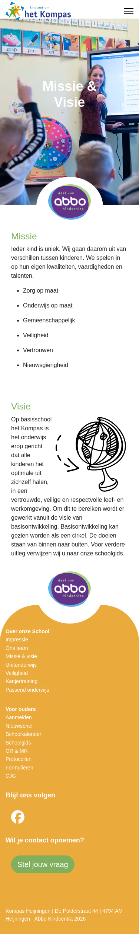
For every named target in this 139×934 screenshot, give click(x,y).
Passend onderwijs (27, 690)
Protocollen (19, 759)
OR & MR (17, 751)
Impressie (17, 640)
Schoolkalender (24, 734)
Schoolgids (18, 743)
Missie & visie (21, 656)
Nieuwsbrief (19, 726)
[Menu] (128, 11)
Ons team (17, 648)
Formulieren (19, 768)
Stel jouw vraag (42, 864)
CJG (11, 776)
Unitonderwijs (21, 665)
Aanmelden (19, 717)
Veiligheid (17, 673)
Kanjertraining (21, 681)
